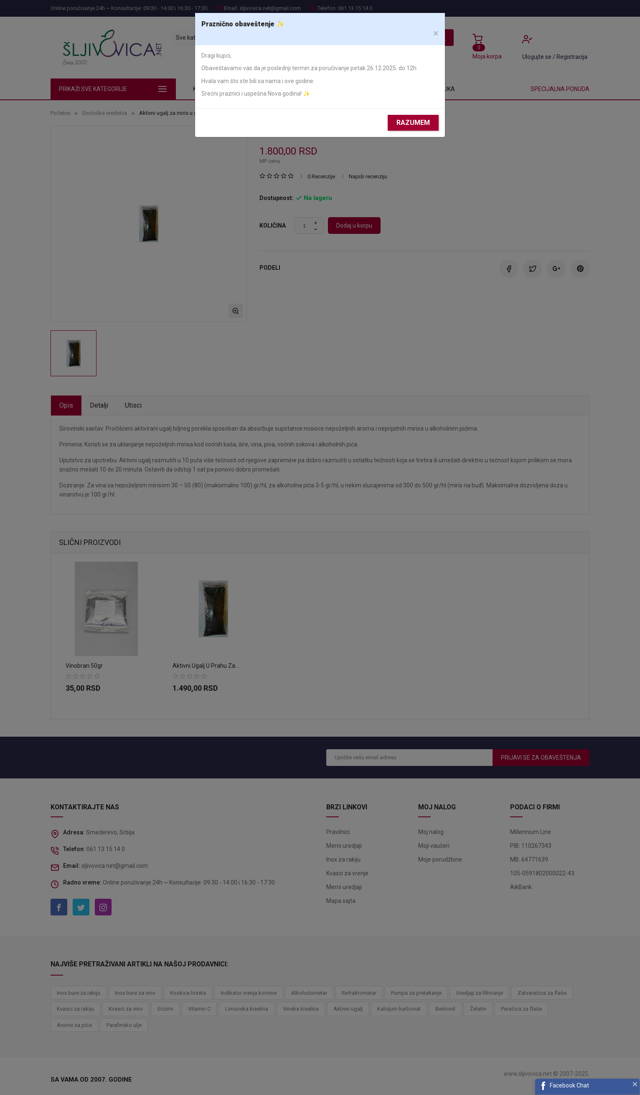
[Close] (436, 33)
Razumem (413, 123)
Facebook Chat (569, 1085)
